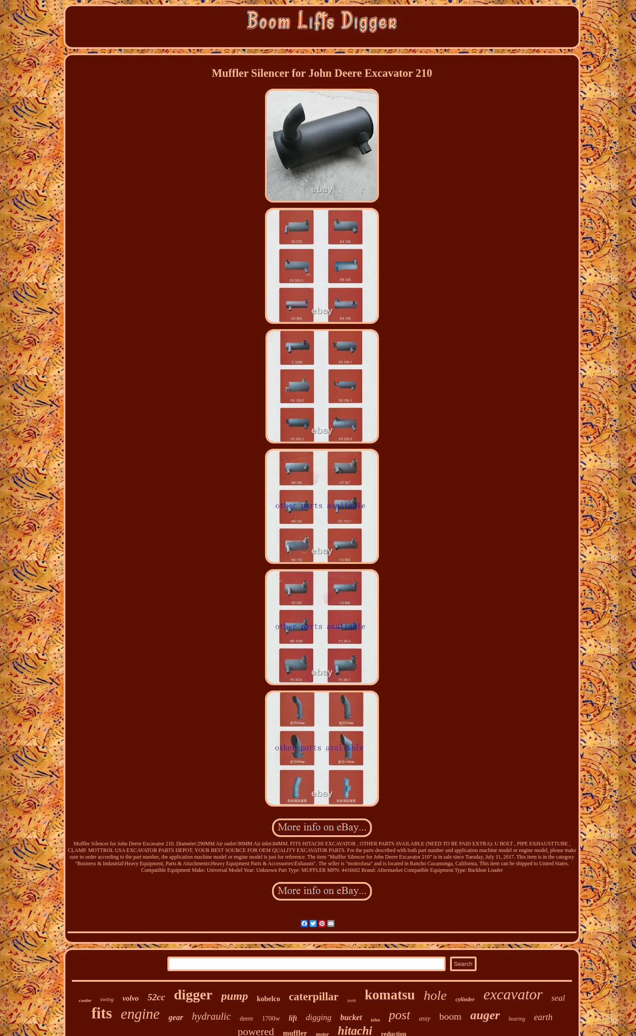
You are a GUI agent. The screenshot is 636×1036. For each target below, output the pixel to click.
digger (193, 994)
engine (140, 1014)
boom (450, 1016)
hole (435, 995)
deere (246, 1018)
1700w (271, 1018)
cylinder (464, 999)
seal (558, 997)
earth (543, 1017)
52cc (156, 997)
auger (485, 1015)
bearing (517, 1019)
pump (234, 996)
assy (425, 1018)
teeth (351, 1000)
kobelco (268, 998)
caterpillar (313, 996)
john (375, 1019)
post (399, 1015)
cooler (85, 1000)
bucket (351, 1017)
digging (318, 1017)
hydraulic (211, 1016)
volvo (130, 998)
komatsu (390, 994)
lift (293, 1018)
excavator (513, 994)
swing (107, 999)
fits (101, 1013)
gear (176, 1017)
